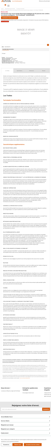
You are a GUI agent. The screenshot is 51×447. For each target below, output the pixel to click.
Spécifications (19, 70)
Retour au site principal (44, 1)
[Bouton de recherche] (2, 6)
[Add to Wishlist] (48, 45)
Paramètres (6, 444)
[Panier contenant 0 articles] (4, 6)
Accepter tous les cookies (33, 444)
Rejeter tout (17, 444)
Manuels (43, 70)
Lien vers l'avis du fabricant (25, 378)
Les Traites (7, 70)
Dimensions (31, 70)
